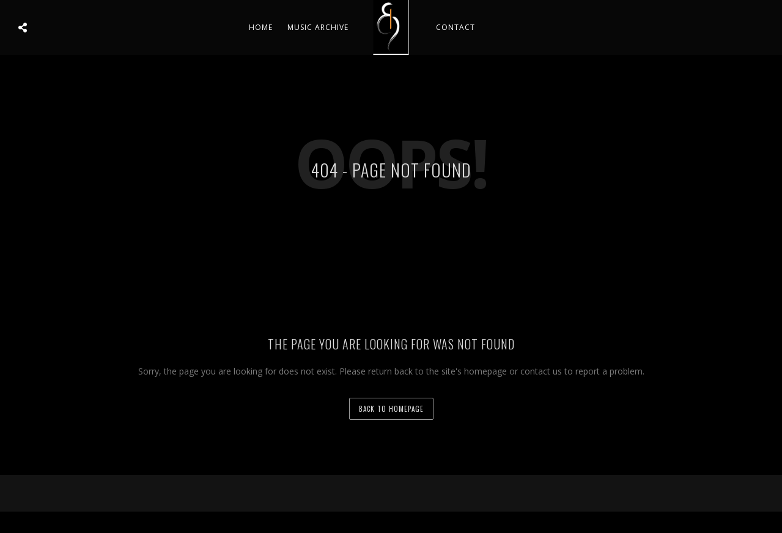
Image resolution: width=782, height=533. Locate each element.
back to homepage (391, 409)
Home (261, 27)
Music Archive (318, 27)
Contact (455, 27)
